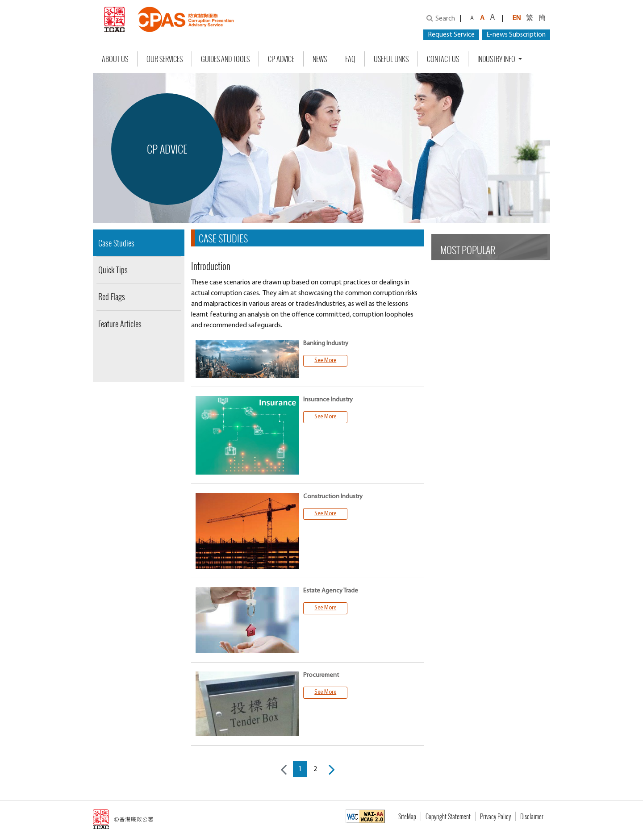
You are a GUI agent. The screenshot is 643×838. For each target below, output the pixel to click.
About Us (115, 59)
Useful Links (391, 59)
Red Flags (111, 296)
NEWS (320, 59)
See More (325, 360)
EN (516, 18)
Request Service (451, 34)
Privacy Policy (495, 816)
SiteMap (407, 816)
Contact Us (443, 59)
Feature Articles (120, 323)
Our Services (164, 59)
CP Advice (281, 59)
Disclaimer (531, 816)
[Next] (331, 769)
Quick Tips (113, 269)
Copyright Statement (448, 816)
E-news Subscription (516, 34)
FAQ (350, 59)
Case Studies (116, 243)
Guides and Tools (225, 59)
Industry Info (497, 59)
